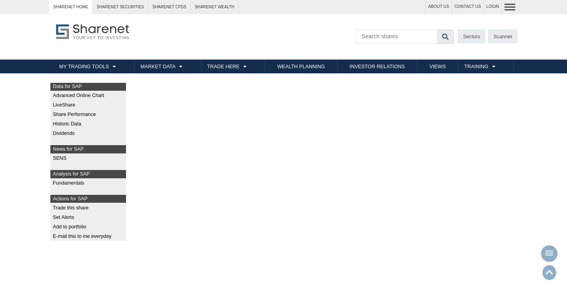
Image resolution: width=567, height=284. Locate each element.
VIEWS (438, 66)
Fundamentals (68, 183)
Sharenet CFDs (169, 7)
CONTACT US (467, 6)
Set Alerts (63, 217)
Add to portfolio (69, 227)
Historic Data (67, 124)
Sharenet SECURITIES (120, 7)
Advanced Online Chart (78, 95)
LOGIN (492, 6)
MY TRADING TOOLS (84, 66)
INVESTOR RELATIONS (377, 66)
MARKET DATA (158, 66)
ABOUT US (438, 6)
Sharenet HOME (70, 7)
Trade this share (71, 208)
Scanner (503, 36)
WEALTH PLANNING (301, 66)
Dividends (63, 133)
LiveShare (64, 105)
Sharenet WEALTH (214, 7)
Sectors (471, 36)
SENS (59, 158)
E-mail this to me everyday (82, 236)
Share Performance (74, 114)
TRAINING (476, 66)
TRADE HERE (223, 66)
